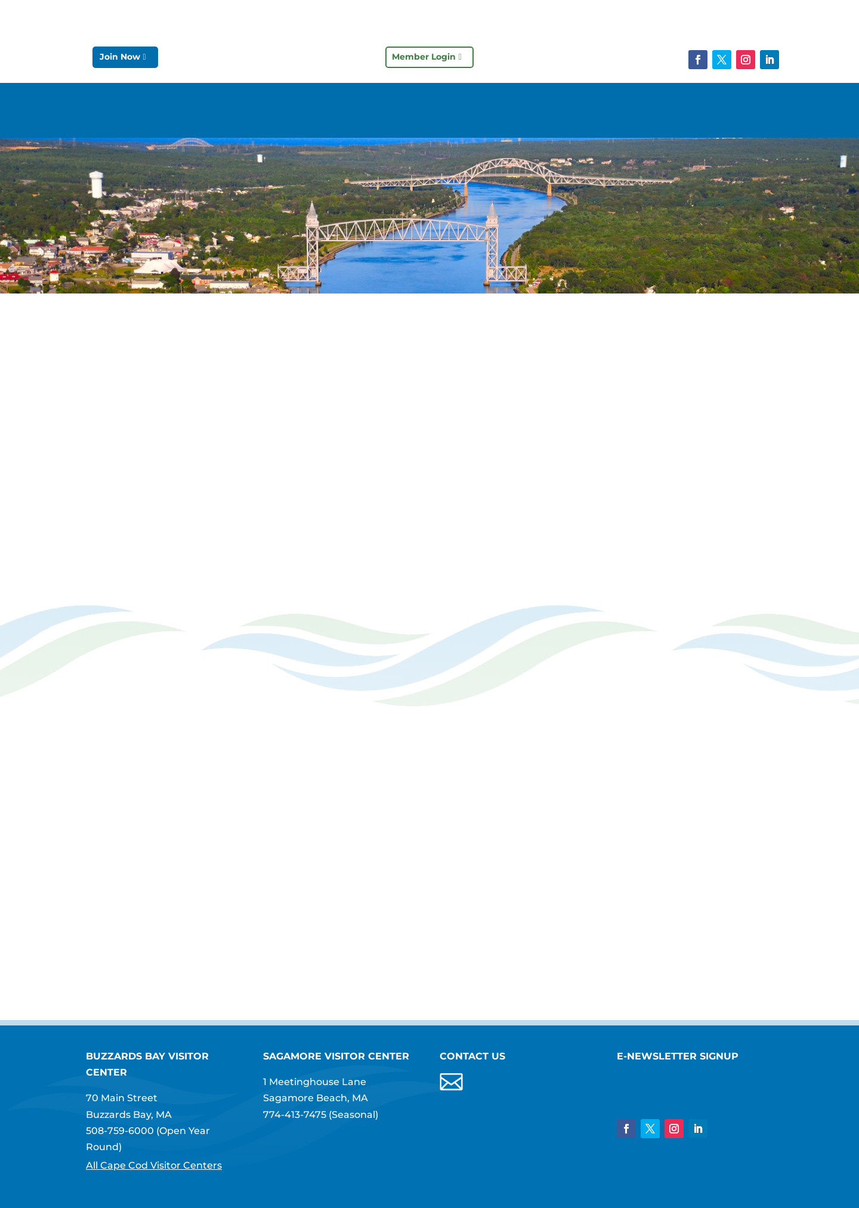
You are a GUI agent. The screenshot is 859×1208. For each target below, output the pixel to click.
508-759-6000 (120, 1130)
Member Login (424, 56)
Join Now (120, 56)
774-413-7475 (294, 1114)
